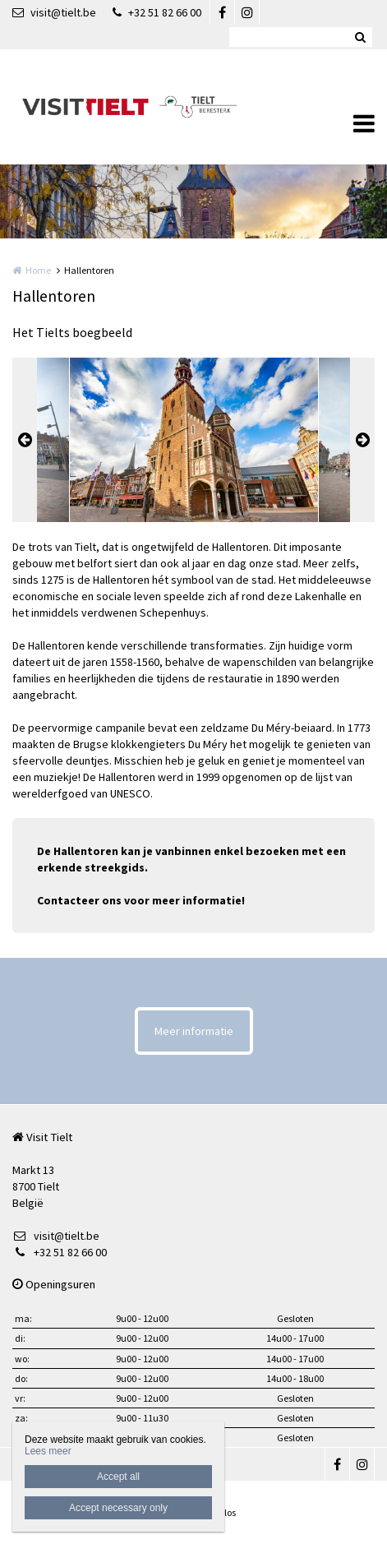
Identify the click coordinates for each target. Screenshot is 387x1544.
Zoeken (360, 37)
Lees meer (48, 1451)
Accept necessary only (118, 1508)
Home (38, 270)
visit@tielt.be (54, 12)
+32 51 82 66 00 (157, 12)
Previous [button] (24, 440)
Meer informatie (193, 1031)
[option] (194, 440)
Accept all (118, 1476)
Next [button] (362, 440)
